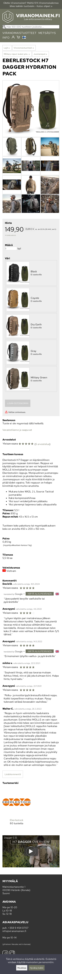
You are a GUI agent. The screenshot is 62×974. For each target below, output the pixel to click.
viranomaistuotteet (19, 33)
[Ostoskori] (18, 37)
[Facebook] (5, 954)
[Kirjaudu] (13, 37)
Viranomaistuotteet (24, 47)
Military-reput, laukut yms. (17, 54)
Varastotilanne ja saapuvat (17, 430)
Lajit (7, 47)
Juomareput (40, 54)
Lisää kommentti (13, 774)
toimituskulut (11, 235)
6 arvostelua (42, 444)
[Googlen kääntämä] (13, 593)
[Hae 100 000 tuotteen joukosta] (31, 27)
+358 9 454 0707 (18, 927)
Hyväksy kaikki (36, 967)
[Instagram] (12, 954)
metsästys (47, 33)
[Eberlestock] (16, 809)
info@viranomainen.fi (14, 931)
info (6, 37)
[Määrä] (11, 248)
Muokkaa (21, 967)
